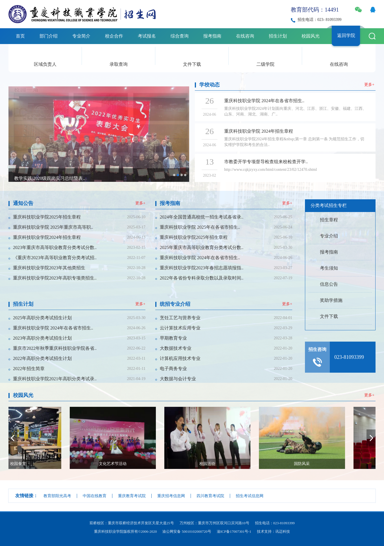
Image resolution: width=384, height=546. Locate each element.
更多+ (369, 84)
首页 (20, 36)
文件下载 (192, 64)
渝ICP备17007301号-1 (234, 531)
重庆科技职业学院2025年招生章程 (47, 217)
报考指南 (212, 36)
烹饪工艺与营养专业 (180, 317)
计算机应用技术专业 (180, 358)
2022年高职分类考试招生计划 (42, 358)
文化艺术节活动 (146, 464)
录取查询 (119, 64)
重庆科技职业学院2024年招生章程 (47, 237)
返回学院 (346, 35)
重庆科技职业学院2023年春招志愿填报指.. (201, 267)
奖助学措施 (331, 300)
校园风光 (311, 36)
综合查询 (180, 36)
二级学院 (265, 64)
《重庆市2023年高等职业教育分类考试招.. (55, 257)
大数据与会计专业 (178, 378)
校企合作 (114, 36)
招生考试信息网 (249, 496)
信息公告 (329, 284)
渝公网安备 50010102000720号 (186, 531)
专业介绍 (329, 235)
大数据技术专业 (175, 348)
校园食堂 (52, 464)
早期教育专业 (173, 338)
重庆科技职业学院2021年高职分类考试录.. (55, 378)
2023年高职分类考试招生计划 (42, 338)
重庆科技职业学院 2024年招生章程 (258, 131)
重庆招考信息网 (171, 496)
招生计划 (278, 36)
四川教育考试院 (210, 496)
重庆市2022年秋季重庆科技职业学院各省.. (55, 348)
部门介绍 (49, 36)
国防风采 (335, 464)
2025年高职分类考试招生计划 (42, 317)
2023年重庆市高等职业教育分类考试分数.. (55, 247)
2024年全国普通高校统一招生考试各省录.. (201, 217)
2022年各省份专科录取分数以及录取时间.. (201, 278)
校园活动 (241, 464)
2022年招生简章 (29, 368)
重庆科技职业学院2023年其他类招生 (49, 267)
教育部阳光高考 (57, 496)
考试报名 (147, 36)
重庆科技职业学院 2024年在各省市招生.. (264, 100)
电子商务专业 (173, 368)
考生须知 (329, 268)
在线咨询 (245, 36)
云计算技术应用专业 (180, 328)
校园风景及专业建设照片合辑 (43, 179)
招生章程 (329, 219)
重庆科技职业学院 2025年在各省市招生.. (200, 227)
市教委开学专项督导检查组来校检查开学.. (266, 161)
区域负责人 (45, 64)
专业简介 (81, 36)
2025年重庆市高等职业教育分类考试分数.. (201, 247)
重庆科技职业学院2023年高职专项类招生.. (55, 278)
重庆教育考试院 (132, 496)
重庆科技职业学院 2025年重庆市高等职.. (53, 227)
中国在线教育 (94, 496)
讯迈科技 (282, 531)
